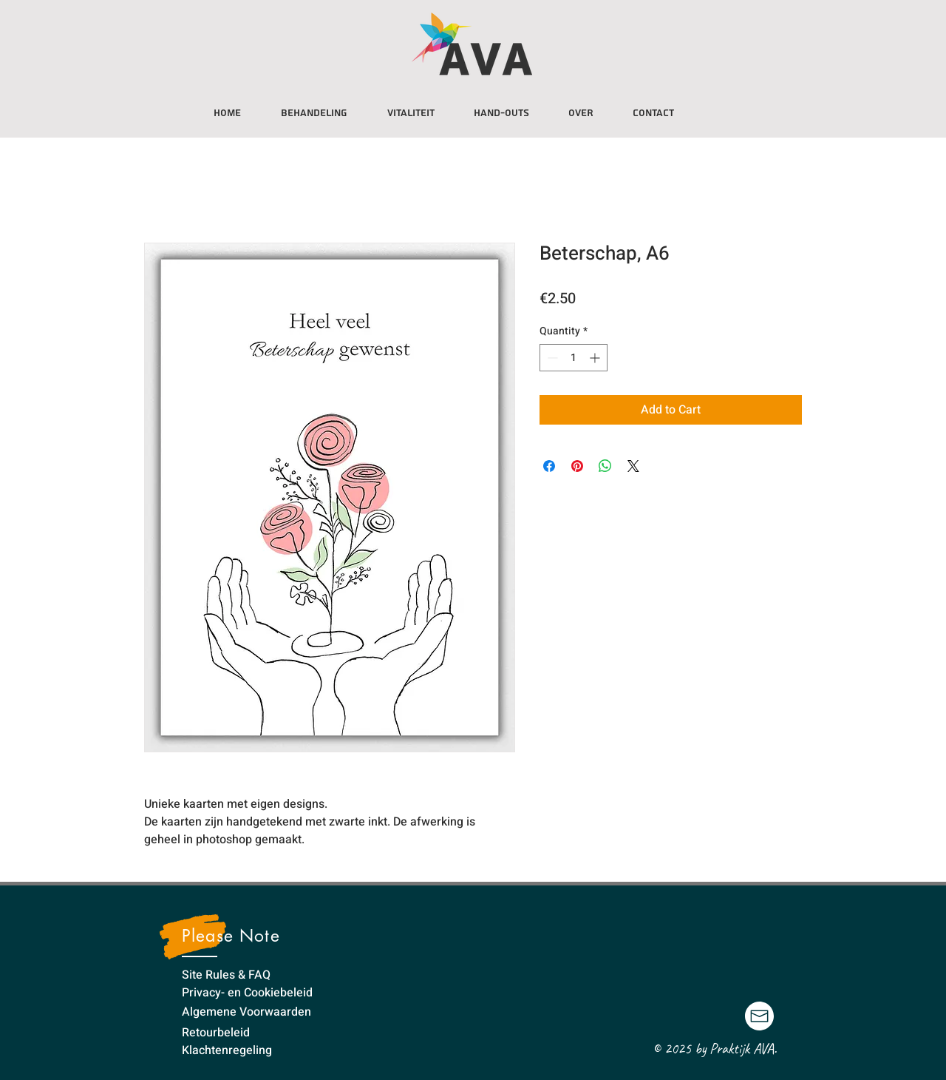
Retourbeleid (216, 1033)
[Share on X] (633, 466)
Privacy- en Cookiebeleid (247, 993)
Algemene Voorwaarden (246, 1012)
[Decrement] (551, 358)
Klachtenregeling (227, 1050)
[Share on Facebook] (549, 466)
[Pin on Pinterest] (577, 466)
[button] (410, 106)
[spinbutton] (573, 358)
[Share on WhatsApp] (605, 466)
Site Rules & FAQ (226, 975)
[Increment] (596, 358)
